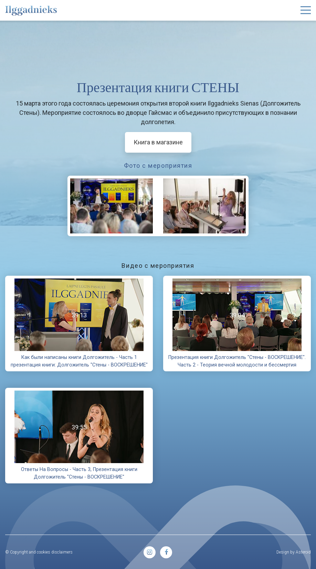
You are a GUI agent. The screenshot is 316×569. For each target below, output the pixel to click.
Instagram (150, 552)
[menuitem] (150, 552)
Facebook (166, 552)
